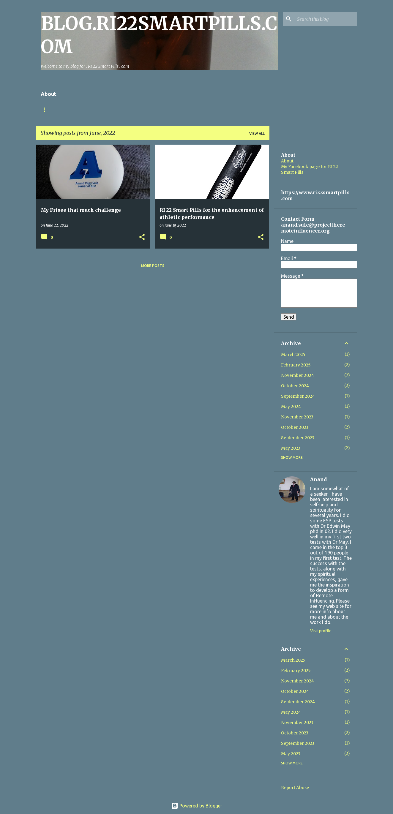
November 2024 (297, 375)
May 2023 (290, 448)
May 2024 (291, 406)
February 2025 (296, 365)
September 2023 (297, 437)
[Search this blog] (326, 19)
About (287, 161)
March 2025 (293, 354)
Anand (318, 479)
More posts (152, 266)
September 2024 (298, 396)
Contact (74, 110)
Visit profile (321, 630)
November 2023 (297, 417)
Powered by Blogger (196, 805)
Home (46, 110)
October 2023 (294, 427)
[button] (142, 237)
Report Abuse (295, 787)
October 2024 (295, 385)
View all (257, 133)
